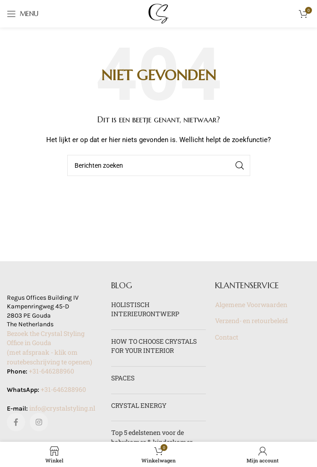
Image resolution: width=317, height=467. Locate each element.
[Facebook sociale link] (16, 422)
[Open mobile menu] (22, 14)
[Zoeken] (158, 165)
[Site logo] (158, 13)
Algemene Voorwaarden (251, 304)
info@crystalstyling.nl (62, 408)
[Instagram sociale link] (39, 422)
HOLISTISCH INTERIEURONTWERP (145, 309)
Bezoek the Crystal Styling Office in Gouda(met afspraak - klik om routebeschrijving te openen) (49, 347)
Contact (226, 337)
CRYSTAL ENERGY (139, 405)
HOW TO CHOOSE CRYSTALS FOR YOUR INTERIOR (154, 346)
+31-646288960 (51, 371)
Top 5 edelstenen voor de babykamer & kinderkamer (152, 437)
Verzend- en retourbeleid (251, 320)
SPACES (122, 378)
